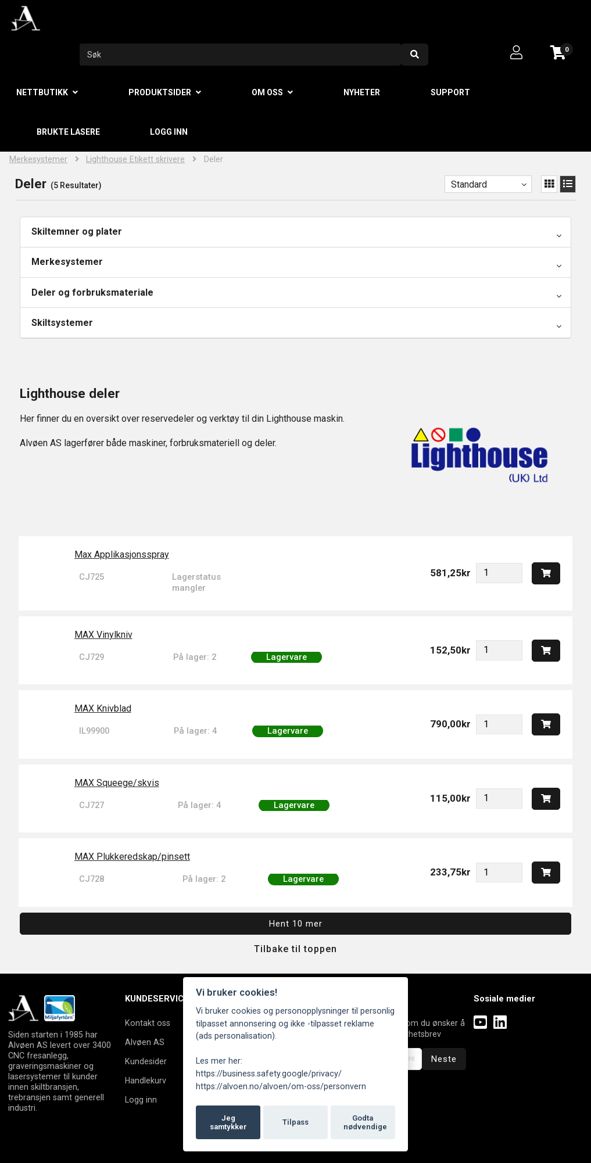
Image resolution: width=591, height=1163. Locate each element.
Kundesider (146, 1061)
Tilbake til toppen (295, 948)
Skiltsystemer (62, 322)
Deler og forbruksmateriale (92, 292)
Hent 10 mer (296, 923)
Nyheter (361, 92)
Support (450, 92)
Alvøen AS (144, 1042)
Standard (469, 184)
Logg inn (169, 132)
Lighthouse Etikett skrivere (135, 159)
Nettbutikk (42, 92)
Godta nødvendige (365, 1123)
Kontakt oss (147, 1023)
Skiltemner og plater (76, 231)
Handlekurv (145, 1080)
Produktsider (159, 92)
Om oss (267, 92)
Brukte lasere (68, 132)
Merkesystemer (38, 159)
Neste (444, 1059)
